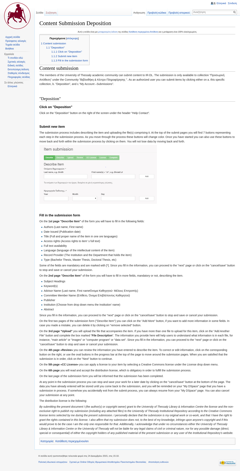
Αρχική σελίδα (12, 37)
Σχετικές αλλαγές (16, 61)
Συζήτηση (51, 12)
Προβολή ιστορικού (179, 12)
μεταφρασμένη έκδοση (108, 32)
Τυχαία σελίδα (12, 44)
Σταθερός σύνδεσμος (19, 73)
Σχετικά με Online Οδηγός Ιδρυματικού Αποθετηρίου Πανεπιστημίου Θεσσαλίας (108, 462)
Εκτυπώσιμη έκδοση (18, 69)
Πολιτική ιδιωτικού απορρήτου (52, 462)
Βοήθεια (9, 48)
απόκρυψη (72, 38)
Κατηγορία (47, 441)
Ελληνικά (12, 86)
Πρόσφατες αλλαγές (15, 41)
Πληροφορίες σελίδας (19, 77)
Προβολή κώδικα (157, 12)
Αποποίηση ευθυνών (158, 462)
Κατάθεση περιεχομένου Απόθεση (143, 32)
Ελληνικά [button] (221, 3)
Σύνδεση (232, 3)
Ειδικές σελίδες (15, 65)
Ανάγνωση (139, 12)
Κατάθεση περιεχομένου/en (72, 441)
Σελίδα (39, 12)
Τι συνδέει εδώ (15, 57)
